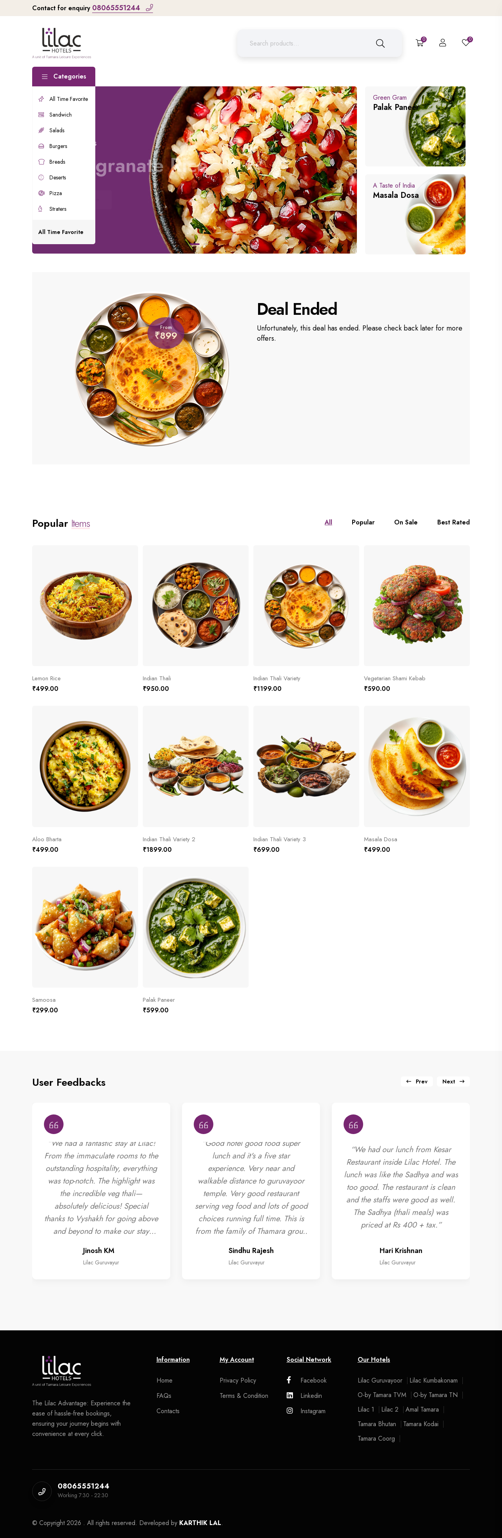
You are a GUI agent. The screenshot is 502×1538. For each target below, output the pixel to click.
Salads (51, 130)
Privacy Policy (238, 1380)
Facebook (307, 1380)
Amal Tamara (422, 1409)
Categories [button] (64, 76)
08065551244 (122, 8)
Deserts (52, 177)
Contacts (168, 1411)
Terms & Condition (244, 1395)
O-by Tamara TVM (382, 1394)
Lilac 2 (389, 1409)
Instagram (306, 1411)
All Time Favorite (63, 99)
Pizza (50, 193)
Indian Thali (157, 678)
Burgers (52, 146)
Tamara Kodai (420, 1423)
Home (164, 1380)
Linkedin (304, 1395)
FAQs (163, 1395)
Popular (363, 522)
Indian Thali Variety (276, 678)
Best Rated (453, 522)
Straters (52, 209)
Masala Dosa (380, 839)
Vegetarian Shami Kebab (395, 678)
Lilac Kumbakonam (433, 1380)
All (328, 522)
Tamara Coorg (376, 1438)
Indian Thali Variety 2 (169, 839)
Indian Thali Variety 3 (279, 839)
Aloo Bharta (47, 839)
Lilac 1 (366, 1409)
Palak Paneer (159, 999)
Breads (51, 162)
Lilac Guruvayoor (380, 1380)
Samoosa (44, 999)
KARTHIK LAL (200, 1522)
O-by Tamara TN (435, 1394)
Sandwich (55, 115)
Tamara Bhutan (377, 1423)
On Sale (406, 522)
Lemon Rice (46, 678)
